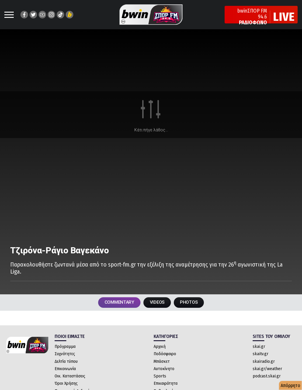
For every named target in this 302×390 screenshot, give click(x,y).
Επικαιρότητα (166, 384)
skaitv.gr (260, 355)
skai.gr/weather (267, 369)
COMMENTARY (116, 303)
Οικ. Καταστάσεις (70, 377)
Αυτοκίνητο (164, 369)
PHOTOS (192, 303)
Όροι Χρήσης (66, 384)
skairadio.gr (264, 362)
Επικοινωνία (65, 369)
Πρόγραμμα (65, 347)
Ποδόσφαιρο (165, 355)
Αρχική (160, 347)
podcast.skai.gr (267, 377)
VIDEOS (157, 303)
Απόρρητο (290, 385)
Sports (160, 377)
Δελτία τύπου (66, 362)
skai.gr (259, 347)
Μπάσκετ (162, 362)
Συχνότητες (65, 355)
